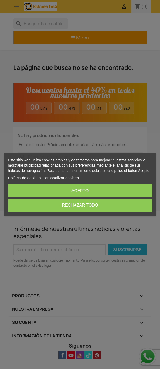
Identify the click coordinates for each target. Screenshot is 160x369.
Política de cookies (24, 177)
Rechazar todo (80, 205)
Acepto (80, 191)
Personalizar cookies (60, 177)
